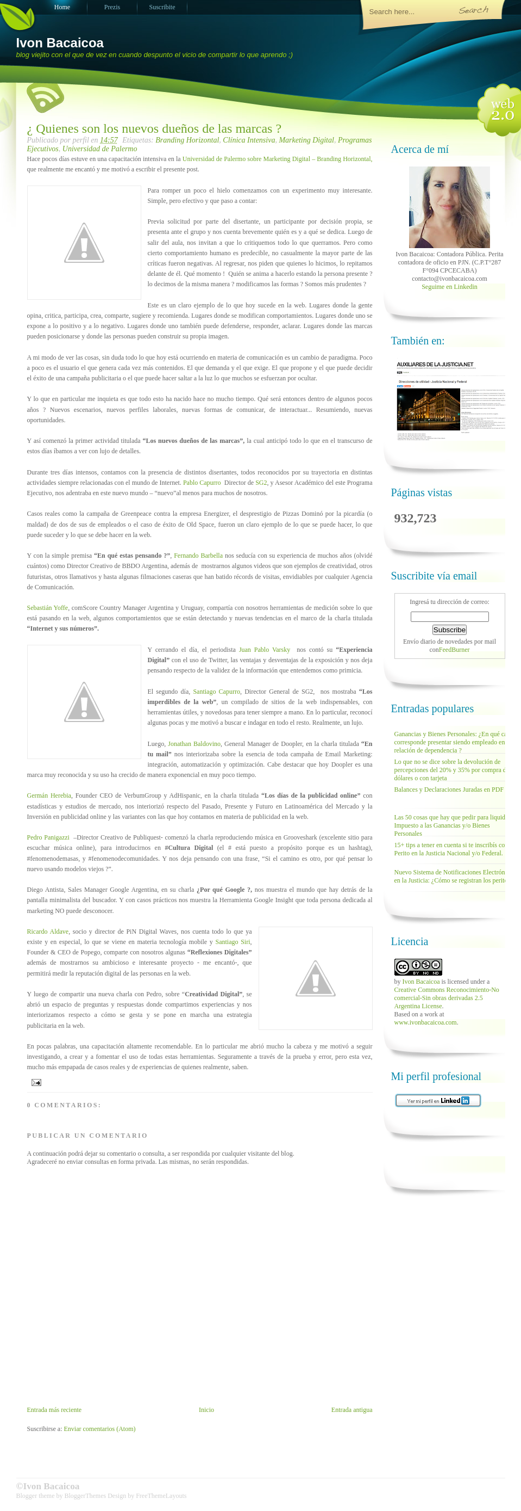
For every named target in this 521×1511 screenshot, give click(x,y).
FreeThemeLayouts (161, 1496)
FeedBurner (454, 649)
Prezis (112, 7)
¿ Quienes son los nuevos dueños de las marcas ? (154, 128)
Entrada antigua (352, 1410)
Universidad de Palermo (99, 149)
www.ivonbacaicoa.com (425, 1022)
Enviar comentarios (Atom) (100, 1429)
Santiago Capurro (216, 691)
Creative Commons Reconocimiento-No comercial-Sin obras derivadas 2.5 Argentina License (446, 998)
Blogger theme (36, 1496)
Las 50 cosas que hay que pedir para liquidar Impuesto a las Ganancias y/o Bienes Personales (452, 825)
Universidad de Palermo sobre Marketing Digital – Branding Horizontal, (278, 159)
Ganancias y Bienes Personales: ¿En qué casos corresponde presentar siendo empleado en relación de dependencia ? (455, 742)
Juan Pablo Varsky (264, 649)
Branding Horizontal (187, 140)
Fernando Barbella (198, 555)
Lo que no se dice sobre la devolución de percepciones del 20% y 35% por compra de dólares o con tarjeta (452, 770)
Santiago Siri (232, 942)
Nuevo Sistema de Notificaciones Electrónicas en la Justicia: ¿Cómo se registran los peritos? (455, 876)
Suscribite (162, 7)
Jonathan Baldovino (194, 744)
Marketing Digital (306, 140)
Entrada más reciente (54, 1410)
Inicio (206, 1410)
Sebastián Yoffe (47, 608)
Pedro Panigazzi (49, 837)
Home (62, 7)
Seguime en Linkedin (450, 287)
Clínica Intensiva (249, 140)
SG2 (261, 482)
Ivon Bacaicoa (60, 42)
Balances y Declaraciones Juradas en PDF (449, 789)
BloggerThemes (85, 1496)
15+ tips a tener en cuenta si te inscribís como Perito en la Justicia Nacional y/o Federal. (453, 849)
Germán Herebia (49, 795)
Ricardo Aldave (48, 931)
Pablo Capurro (202, 482)
